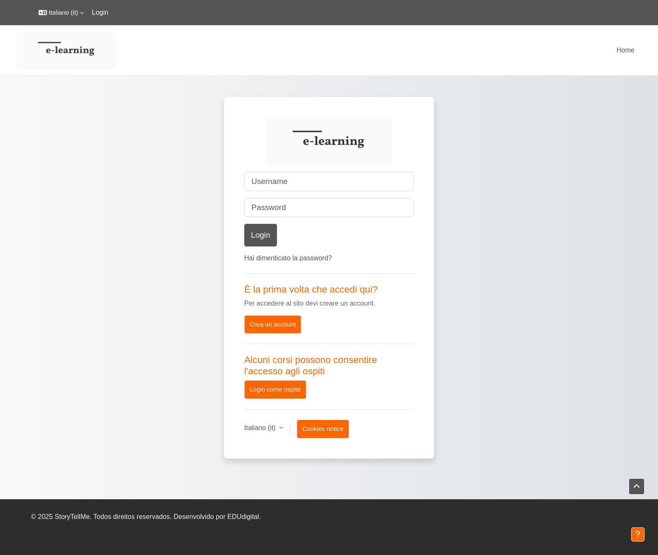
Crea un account (273, 324)
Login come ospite (275, 389)
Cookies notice (322, 428)
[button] (61, 12)
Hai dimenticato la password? (288, 258)
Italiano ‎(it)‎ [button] (260, 427)
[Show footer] (638, 534)
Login (100, 12)
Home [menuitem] (625, 50)
